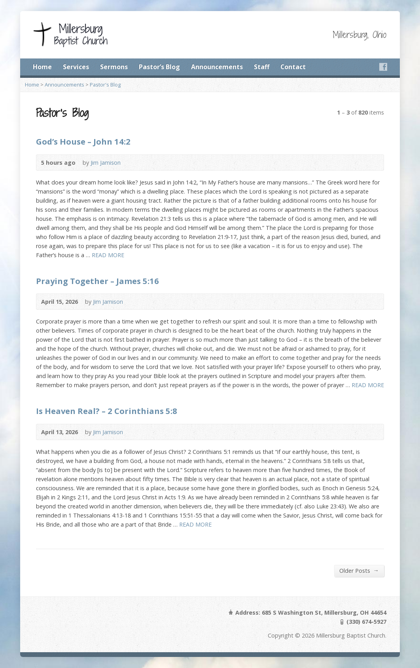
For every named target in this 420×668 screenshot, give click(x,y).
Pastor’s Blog (159, 66)
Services (76, 66)
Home (42, 66)
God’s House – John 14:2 (83, 141)
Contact (293, 66)
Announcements (217, 66)
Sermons (114, 66)
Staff (261, 66)
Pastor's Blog (105, 84)
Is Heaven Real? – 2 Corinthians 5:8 (106, 410)
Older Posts (359, 570)
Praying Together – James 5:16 (97, 280)
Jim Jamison (106, 162)
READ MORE (108, 255)
